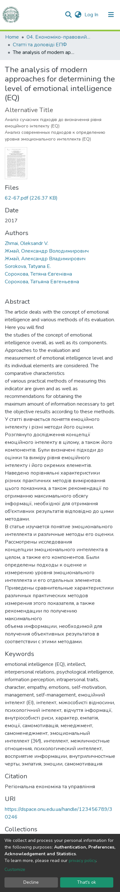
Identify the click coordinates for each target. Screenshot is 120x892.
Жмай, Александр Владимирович (45, 258)
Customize (14, 869)
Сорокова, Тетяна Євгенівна (38, 274)
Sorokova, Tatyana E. (28, 266)
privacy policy (82, 861)
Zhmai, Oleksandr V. (26, 243)
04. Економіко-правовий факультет (59, 37)
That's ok (86, 882)
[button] (78, 15)
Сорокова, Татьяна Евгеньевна (42, 281)
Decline (31, 882)
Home (12, 37)
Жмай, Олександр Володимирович (47, 251)
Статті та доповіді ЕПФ (40, 44)
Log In (92, 14)
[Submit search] (68, 15)
